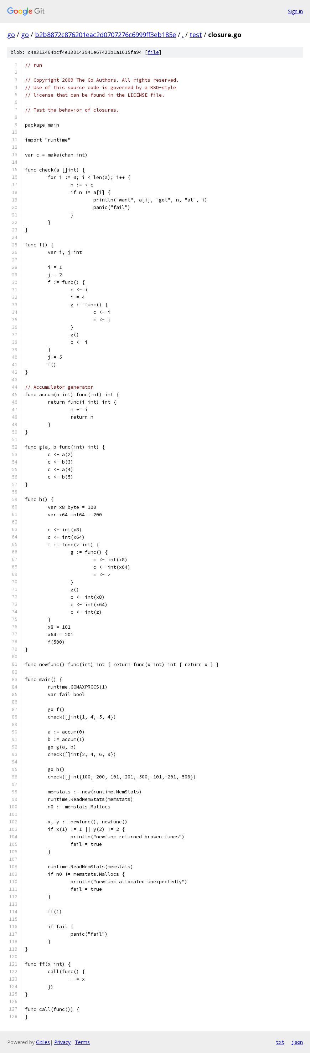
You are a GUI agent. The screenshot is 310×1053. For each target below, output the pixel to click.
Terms (82, 1042)
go (11, 34)
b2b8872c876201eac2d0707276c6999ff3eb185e (105, 34)
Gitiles (43, 1042)
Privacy (62, 1042)
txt (280, 1042)
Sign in (295, 11)
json (297, 1042)
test (196, 34)
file (153, 52)
